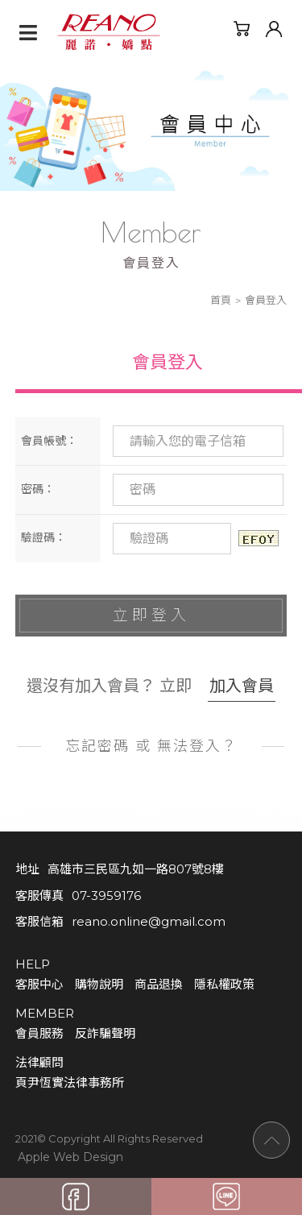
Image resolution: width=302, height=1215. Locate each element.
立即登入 (151, 615)
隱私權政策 (224, 984)
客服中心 (39, 984)
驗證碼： (43, 537)
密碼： (38, 489)
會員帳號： (49, 440)
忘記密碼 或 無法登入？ (151, 746)
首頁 (220, 299)
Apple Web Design (70, 1156)
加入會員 (241, 685)
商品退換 (158, 984)
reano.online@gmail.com (148, 921)
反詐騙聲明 (105, 1033)
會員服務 (39, 1033)
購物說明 (99, 984)
